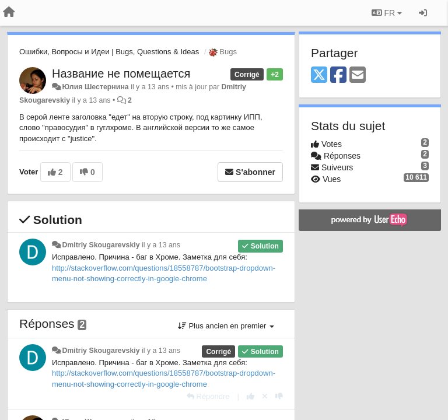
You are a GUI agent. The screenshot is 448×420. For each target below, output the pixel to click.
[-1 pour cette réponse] (279, 396)
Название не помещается (121, 73)
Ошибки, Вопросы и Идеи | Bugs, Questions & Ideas (109, 51)
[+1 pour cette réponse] (250, 396)
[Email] (357, 75)
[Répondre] (208, 396)
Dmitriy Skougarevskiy (100, 245)
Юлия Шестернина (95, 87)
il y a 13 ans (161, 245)
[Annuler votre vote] (265, 396)
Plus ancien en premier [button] (226, 325)
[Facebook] (338, 75)
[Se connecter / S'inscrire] (422, 13)
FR (387, 13)
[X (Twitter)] (319, 75)
